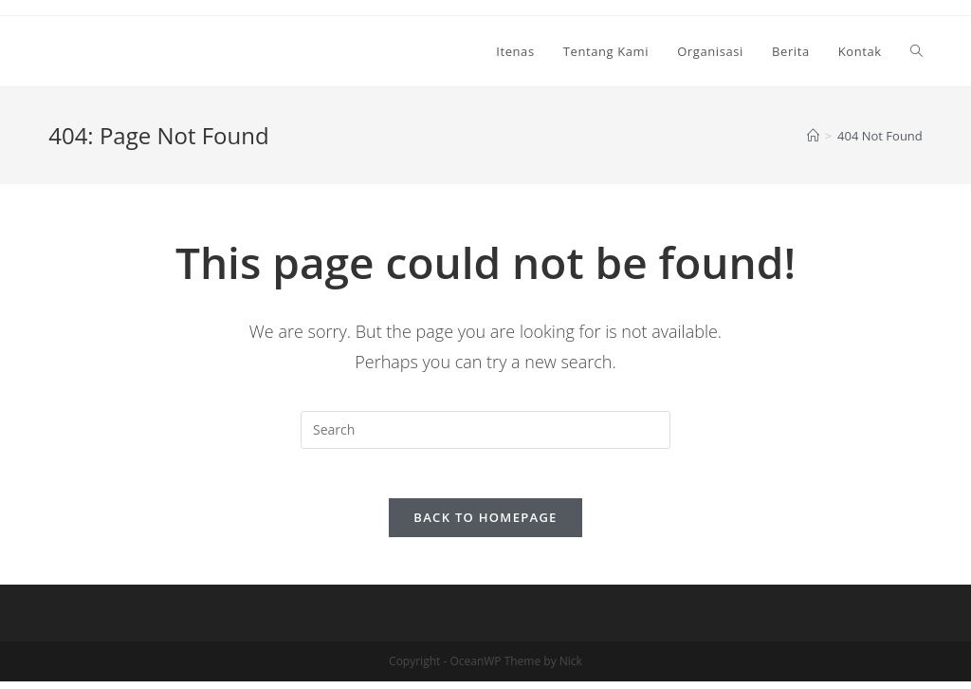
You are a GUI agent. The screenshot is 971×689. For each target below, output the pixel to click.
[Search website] (916, 51)
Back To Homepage (485, 524)
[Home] (813, 135)
